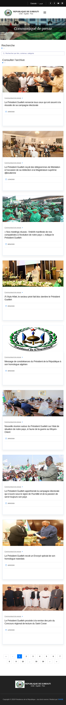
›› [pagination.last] (56, 661)
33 (36, 661)
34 (43, 661)
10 (23, 661)
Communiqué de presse (12, 98)
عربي (41, 3)
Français (33, 3)
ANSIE (60, 699)
